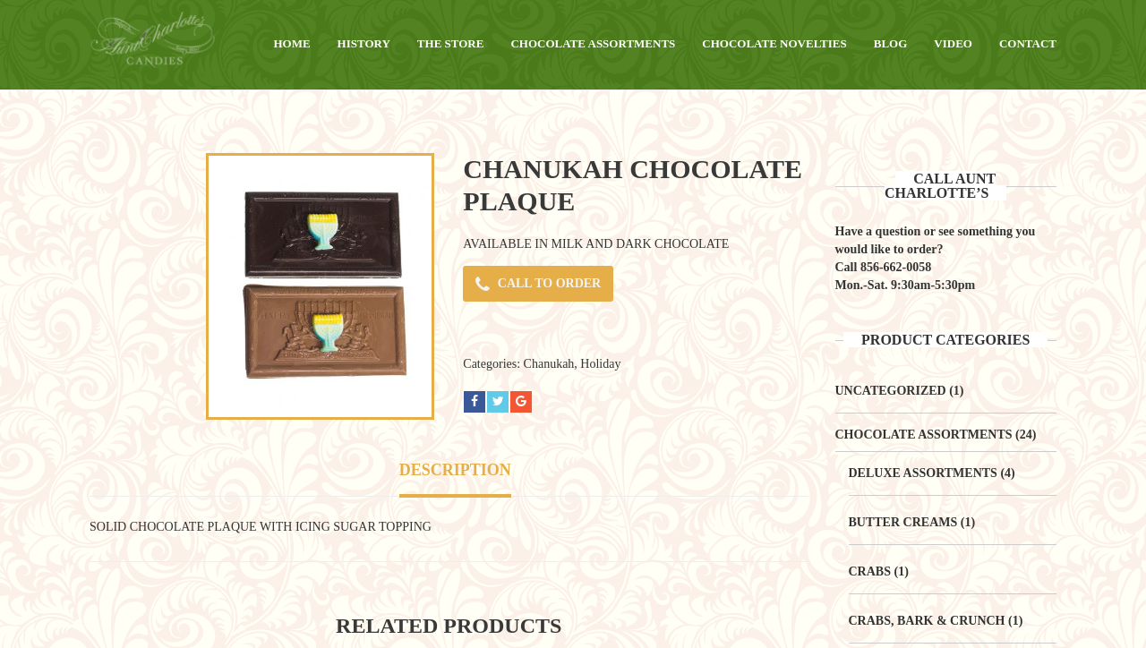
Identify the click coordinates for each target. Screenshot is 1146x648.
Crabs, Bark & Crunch (927, 620)
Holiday (600, 364)
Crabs (870, 571)
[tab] (455, 472)
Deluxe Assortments (923, 473)
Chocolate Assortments (924, 434)
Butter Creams (903, 522)
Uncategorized (890, 390)
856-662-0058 (895, 267)
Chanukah (549, 364)
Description (455, 470)
